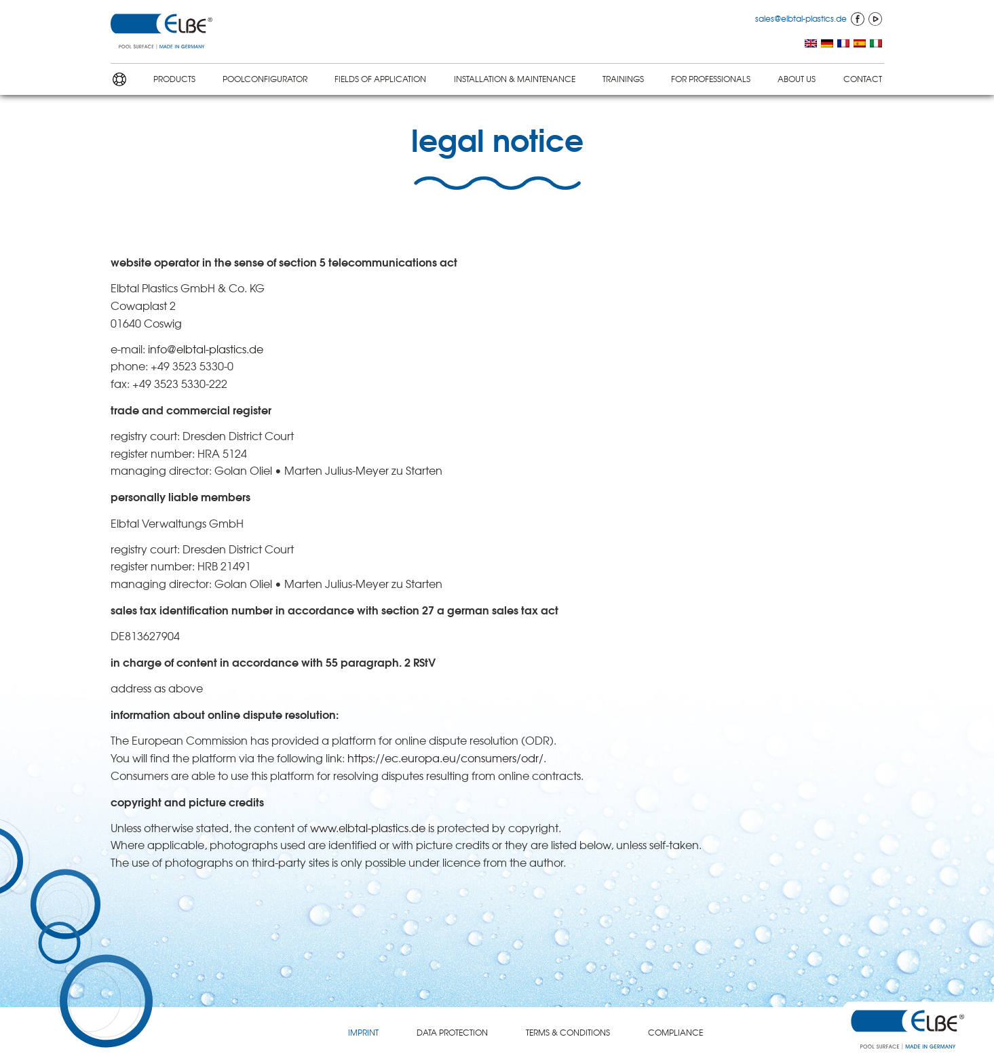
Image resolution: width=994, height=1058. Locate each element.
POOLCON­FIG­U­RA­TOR (265, 79)
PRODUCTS (174, 79)
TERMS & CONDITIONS (568, 1032)
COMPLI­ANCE (675, 1032)
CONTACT (862, 79)
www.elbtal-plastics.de (367, 827)
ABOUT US (797, 79)
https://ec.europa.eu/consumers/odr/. (446, 757)
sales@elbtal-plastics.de (801, 18)
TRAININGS (623, 79)
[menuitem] (811, 44)
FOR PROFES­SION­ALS (710, 79)
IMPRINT (363, 1032)
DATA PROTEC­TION (452, 1032)
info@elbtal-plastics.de (205, 348)
